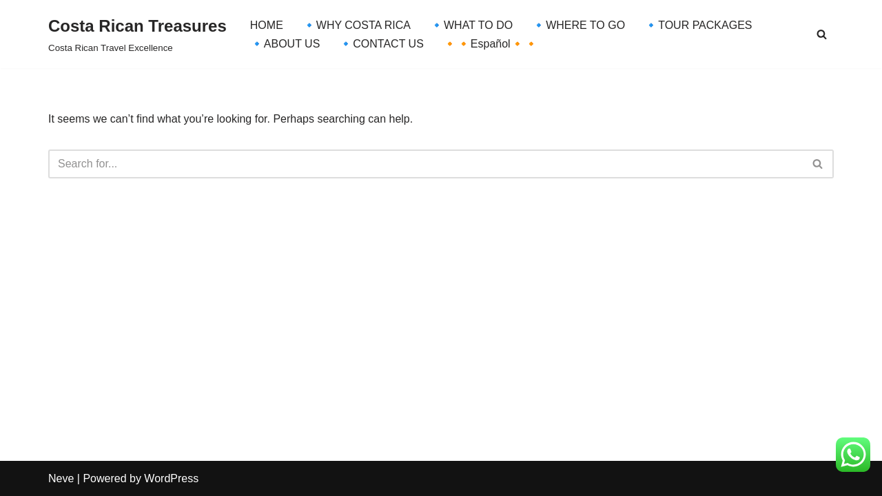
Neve (61, 478)
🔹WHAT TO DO (471, 25)
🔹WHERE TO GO (578, 25)
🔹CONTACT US (381, 44)
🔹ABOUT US (285, 44)
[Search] (822, 34)
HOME (266, 25)
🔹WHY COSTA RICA (356, 25)
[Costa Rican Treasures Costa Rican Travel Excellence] (137, 34)
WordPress (171, 478)
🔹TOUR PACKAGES (698, 25)
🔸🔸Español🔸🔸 (490, 44)
